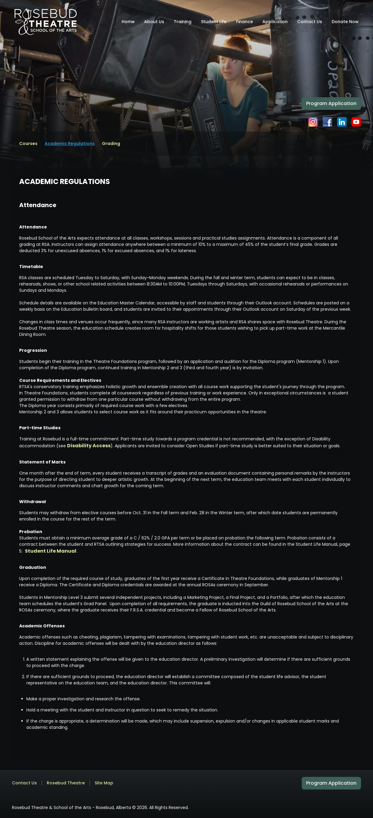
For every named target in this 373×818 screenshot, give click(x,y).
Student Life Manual (50, 551)
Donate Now (345, 22)
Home (128, 22)
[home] (45, 21)
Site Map (104, 783)
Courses (28, 143)
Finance (244, 22)
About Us (154, 22)
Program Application (331, 103)
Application (275, 22)
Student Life (213, 22)
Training (182, 22)
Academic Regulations (70, 143)
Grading (111, 143)
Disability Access (89, 445)
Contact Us (309, 22)
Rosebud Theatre (66, 783)
